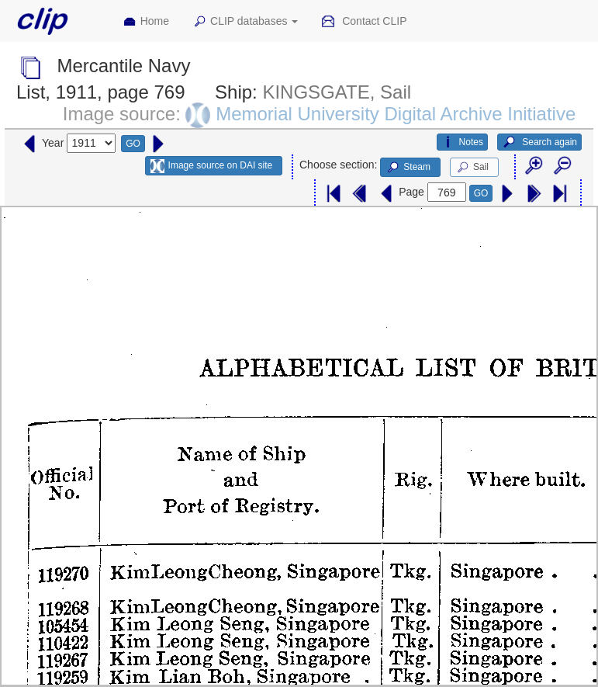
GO (133, 143)
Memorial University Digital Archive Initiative (396, 113)
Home (146, 22)
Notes (462, 142)
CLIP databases (245, 22)
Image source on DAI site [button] (211, 166)
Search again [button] (539, 142)
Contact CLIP (363, 22)
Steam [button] (407, 168)
